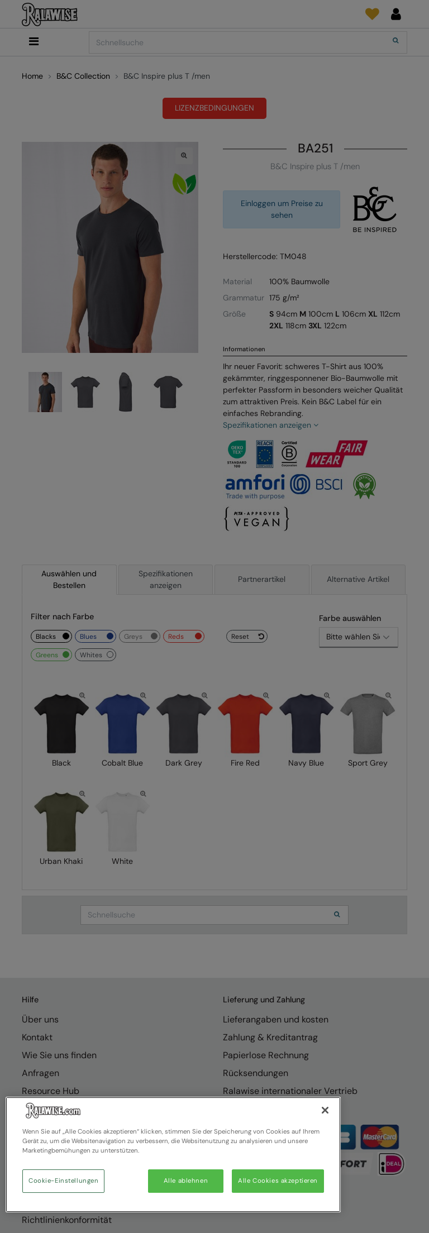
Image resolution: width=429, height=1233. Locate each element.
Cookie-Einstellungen (63, 1181)
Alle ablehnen (186, 1181)
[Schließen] (325, 1110)
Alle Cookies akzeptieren (278, 1181)
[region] (173, 1154)
